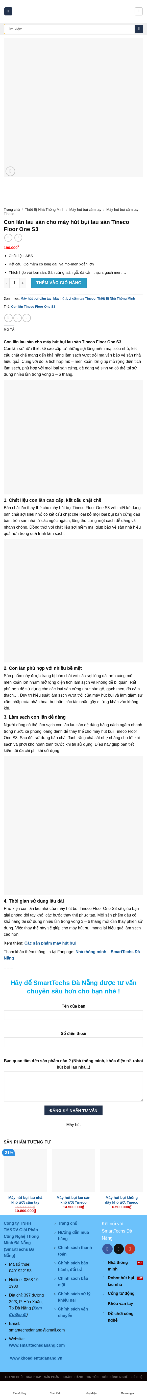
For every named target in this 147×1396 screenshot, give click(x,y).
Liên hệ (136, 1377)
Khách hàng (73, 1377)
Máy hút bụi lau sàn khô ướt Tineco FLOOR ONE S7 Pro (73, 1202)
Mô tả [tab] (9, 329)
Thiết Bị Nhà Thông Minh (44, 209)
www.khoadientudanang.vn (36, 1358)
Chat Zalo (55, 1388)
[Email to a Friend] (26, 318)
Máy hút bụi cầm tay (85, 209)
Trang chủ (12, 209)
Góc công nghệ (115, 1377)
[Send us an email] (119, 1249)
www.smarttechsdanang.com (37, 1345)
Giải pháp (33, 1377)
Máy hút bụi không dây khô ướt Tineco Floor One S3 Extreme (121, 1202)
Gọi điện (91, 1388)
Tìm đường (19, 1388)
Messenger (127, 1388)
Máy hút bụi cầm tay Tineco (74, 298)
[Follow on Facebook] (107, 1249)
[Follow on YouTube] (130, 1249)
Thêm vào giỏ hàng (59, 283)
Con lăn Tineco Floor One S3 (33, 306)
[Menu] (8, 11)
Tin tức (92, 1377)
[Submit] (139, 29)
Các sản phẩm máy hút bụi (49, 943)
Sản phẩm (52, 1377)
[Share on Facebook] (8, 318)
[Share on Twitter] (17, 318)
